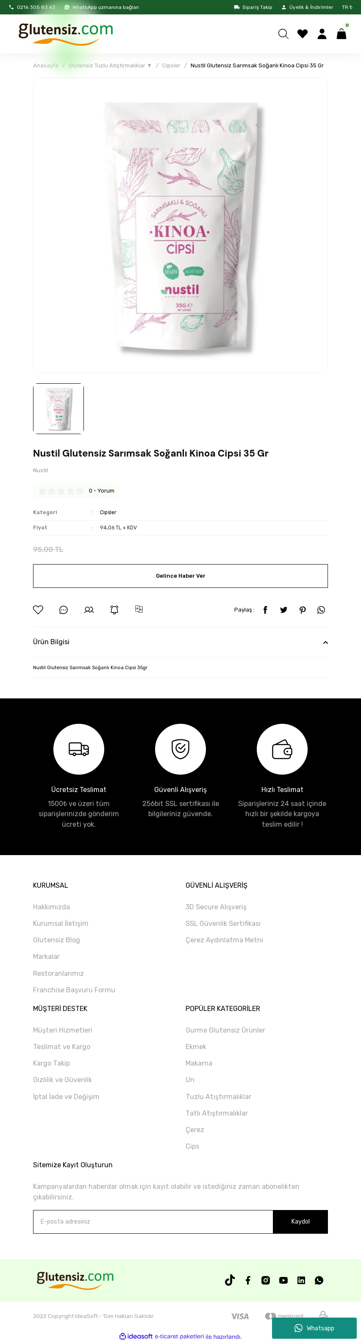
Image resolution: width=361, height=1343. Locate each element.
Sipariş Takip (253, 7)
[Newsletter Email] (180, 1222)
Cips (192, 1147)
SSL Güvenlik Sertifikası (223, 923)
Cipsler (109, 512)
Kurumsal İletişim (61, 923)
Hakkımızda (51, 907)
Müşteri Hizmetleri (62, 1030)
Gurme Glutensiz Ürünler (225, 1030)
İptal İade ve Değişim (66, 1097)
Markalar (46, 957)
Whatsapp (314, 1328)
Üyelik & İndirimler (307, 7)
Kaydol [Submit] (300, 1221)
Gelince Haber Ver (180, 576)
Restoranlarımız (58, 973)
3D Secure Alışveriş (216, 907)
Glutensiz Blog (56, 940)
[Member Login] (322, 34)
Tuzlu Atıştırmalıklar (218, 1097)
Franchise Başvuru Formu (74, 990)
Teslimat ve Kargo (61, 1047)
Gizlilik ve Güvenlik (62, 1080)
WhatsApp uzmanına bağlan (101, 7)
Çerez (195, 1130)
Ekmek (196, 1047)
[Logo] (65, 33)
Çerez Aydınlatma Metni (224, 940)
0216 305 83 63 (32, 7)
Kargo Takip (51, 1064)
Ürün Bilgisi (51, 642)
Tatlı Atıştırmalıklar (217, 1113)
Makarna (199, 1064)
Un (190, 1080)
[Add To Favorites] (38, 610)
